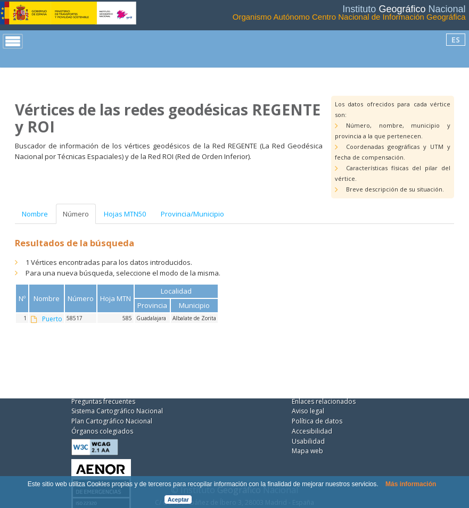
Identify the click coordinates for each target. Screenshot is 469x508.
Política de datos (317, 421)
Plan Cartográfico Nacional (111, 421)
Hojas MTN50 (125, 214)
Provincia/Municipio (192, 214)
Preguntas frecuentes (103, 401)
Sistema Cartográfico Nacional (117, 410)
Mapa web (307, 450)
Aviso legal (308, 410)
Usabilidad (308, 441)
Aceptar (178, 499)
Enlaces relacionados (324, 401)
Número (76, 214)
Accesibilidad (312, 431)
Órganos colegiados (102, 431)
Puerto (52, 319)
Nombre (35, 214)
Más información (410, 484)
